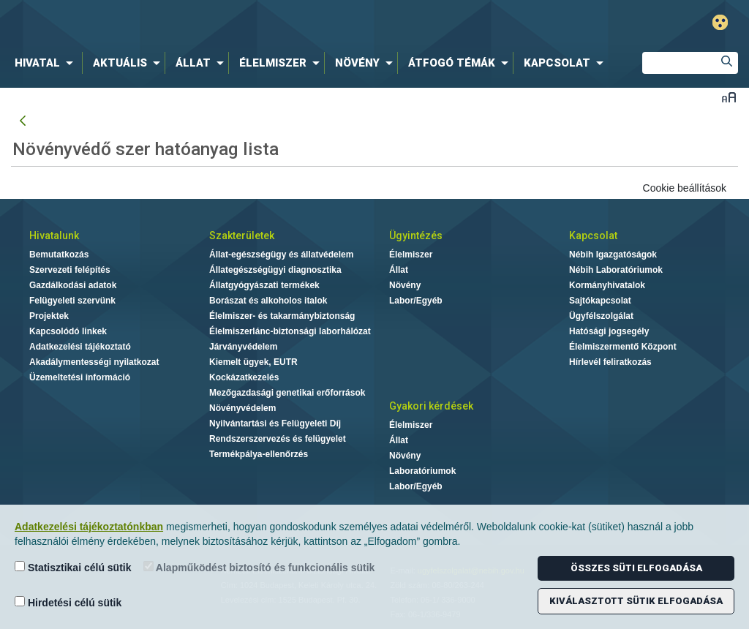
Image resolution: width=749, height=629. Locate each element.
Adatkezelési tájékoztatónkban (89, 526)
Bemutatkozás (59, 254)
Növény (405, 285)
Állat (398, 270)
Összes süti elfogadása (636, 567)
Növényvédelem (242, 408)
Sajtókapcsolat (600, 300)
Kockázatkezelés (244, 377)
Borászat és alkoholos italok (268, 300)
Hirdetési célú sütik (68, 602)
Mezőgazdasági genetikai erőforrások (287, 393)
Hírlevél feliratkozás (610, 362)
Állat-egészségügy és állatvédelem (281, 254)
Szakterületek (241, 235)
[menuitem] (47, 63)
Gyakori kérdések (431, 406)
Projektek (49, 316)
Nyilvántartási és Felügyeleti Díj (275, 423)
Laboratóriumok (422, 471)
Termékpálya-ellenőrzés (258, 454)
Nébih (222, 23)
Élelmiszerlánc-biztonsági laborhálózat (290, 331)
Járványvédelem (243, 347)
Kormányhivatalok (607, 285)
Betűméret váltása (729, 97)
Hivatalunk (54, 235)
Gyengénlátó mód (720, 22)
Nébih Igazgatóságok (613, 254)
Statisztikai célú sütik (73, 567)
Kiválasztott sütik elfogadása (636, 600)
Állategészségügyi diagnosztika (275, 270)
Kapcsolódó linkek (68, 331)
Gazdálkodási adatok (72, 285)
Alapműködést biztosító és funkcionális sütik (259, 567)
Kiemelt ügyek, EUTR (253, 362)
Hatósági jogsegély (609, 331)
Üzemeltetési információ (79, 377)
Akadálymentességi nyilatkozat (94, 362)
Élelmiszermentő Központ (623, 347)
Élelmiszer (410, 254)
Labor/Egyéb (416, 300)
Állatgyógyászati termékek (264, 285)
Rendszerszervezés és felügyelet (277, 439)
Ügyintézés (416, 235)
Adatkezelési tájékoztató (80, 347)
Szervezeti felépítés (69, 270)
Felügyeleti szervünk (72, 300)
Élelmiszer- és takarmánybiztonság (282, 316)
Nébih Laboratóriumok (616, 270)
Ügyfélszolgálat (601, 316)
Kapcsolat (593, 235)
